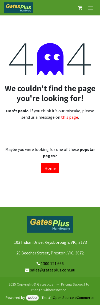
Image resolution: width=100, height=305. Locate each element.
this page (69, 117)
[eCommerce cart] (80, 7)
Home (50, 168)
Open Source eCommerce (73, 297)
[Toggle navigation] (90, 7)
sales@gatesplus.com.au (52, 270)
